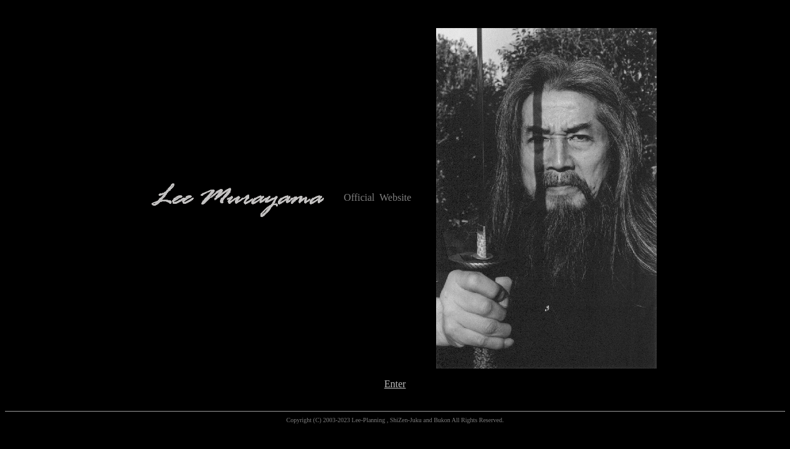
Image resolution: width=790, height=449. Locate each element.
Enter (395, 384)
